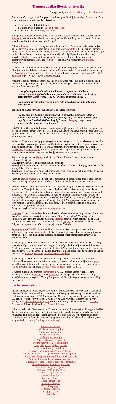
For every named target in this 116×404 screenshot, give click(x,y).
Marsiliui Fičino (56, 304)
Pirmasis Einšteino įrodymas (50, 370)
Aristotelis (37, 46)
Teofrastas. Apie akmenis (51, 372)
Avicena (37, 274)
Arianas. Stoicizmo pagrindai (51, 340)
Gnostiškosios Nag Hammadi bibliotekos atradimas (51, 361)
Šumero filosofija (50, 375)
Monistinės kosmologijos (51, 329)
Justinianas (98, 248)
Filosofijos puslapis (50, 386)
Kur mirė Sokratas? (50, 378)
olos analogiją (31, 178)
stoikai (15, 54)
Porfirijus (84, 73)
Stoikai (25, 57)
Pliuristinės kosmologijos (51, 332)
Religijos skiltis (50, 391)
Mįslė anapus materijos (51, 337)
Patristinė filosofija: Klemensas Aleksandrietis (50, 359)
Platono (47, 28)
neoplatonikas (32, 149)
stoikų (49, 59)
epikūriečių (53, 51)
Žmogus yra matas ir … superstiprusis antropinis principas (51, 353)
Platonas (25, 46)
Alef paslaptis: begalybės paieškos (50, 345)
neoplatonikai (55, 73)
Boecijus (19, 75)
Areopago (73, 120)
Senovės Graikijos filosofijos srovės (86, 12)
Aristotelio (59, 28)
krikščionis (17, 149)
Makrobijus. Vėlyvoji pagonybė (50, 367)
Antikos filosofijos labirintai (50, 348)
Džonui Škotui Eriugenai (37, 301)
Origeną (66, 221)
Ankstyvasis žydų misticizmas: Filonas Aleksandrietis (51, 356)
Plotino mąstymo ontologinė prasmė (47, 208)
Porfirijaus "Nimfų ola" (50, 334)
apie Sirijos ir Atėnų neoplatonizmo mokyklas (47, 253)
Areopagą (47, 102)
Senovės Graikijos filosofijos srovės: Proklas (50, 351)
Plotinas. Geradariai (50, 326)
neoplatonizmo (66, 152)
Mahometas (48, 272)
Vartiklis (51, 394)
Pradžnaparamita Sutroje (47, 320)
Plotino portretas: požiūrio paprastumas (51, 364)
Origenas (16, 213)
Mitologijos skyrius (50, 389)
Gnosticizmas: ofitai (50, 380)
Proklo (15, 266)
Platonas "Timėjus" (50, 383)
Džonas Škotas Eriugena (53, 266)
